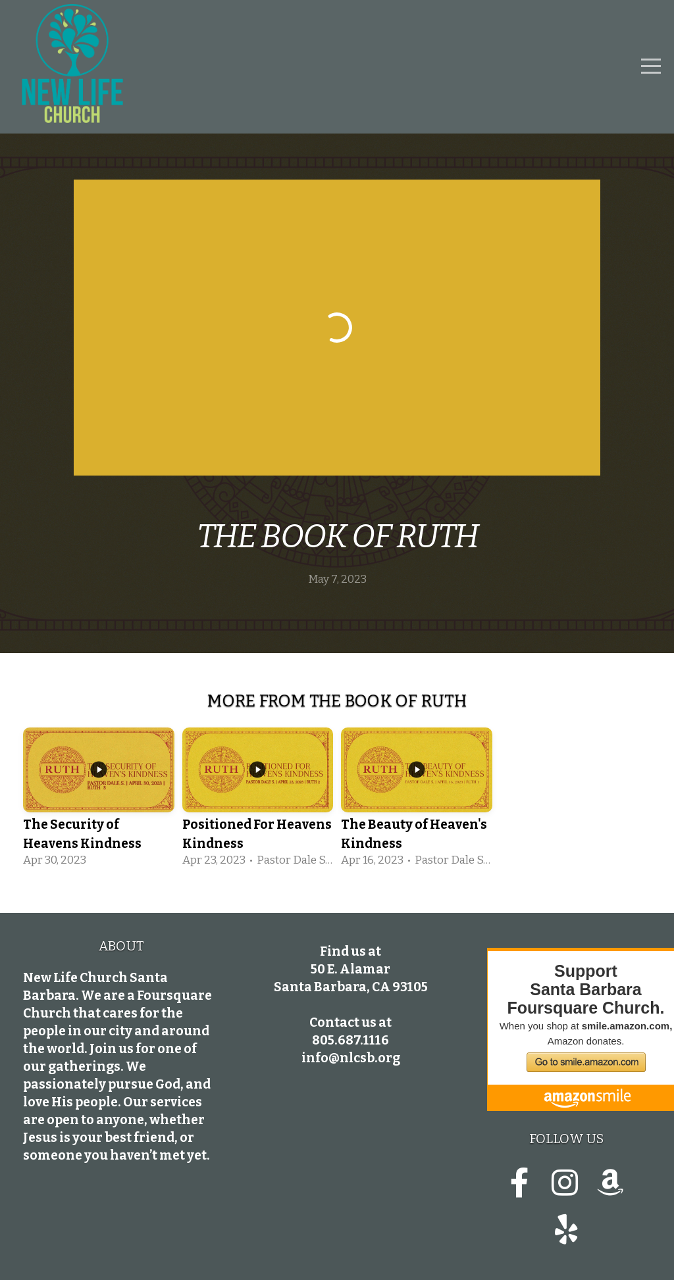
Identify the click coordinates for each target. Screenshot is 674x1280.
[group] (98, 799)
